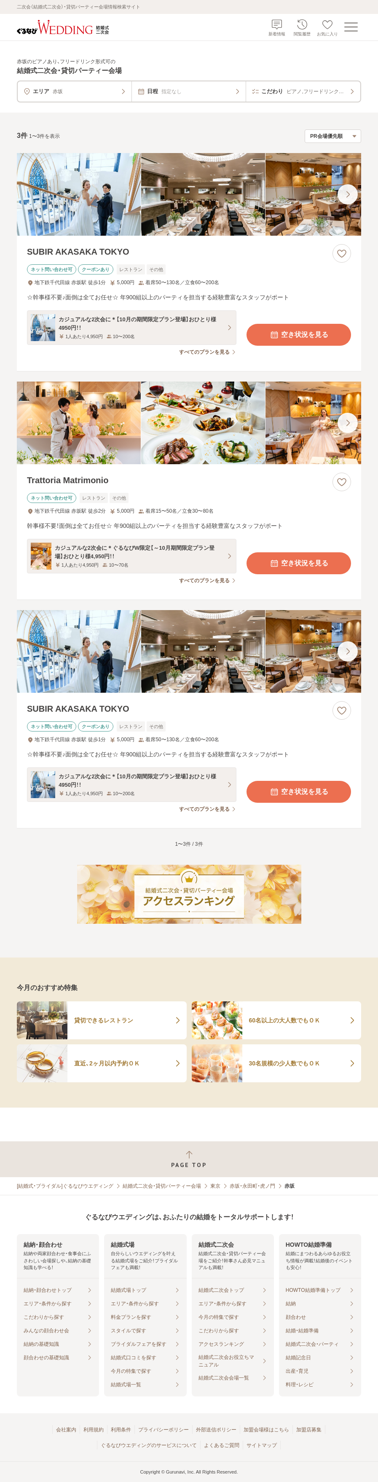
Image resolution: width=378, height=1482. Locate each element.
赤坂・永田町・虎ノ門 (252, 1186)
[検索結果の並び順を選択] (333, 136)
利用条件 (121, 1430)
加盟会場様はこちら (266, 1430)
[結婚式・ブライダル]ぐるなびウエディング (65, 1186)
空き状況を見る (298, 335)
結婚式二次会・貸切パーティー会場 (162, 1186)
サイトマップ (262, 1445)
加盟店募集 (309, 1430)
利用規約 (93, 1430)
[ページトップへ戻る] (189, 1159)
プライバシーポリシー (163, 1430)
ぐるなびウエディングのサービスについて (149, 1445)
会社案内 (66, 1430)
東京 (215, 1186)
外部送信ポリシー (216, 1430)
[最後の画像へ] (348, 194)
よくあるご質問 (221, 1445)
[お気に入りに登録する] (341, 253)
